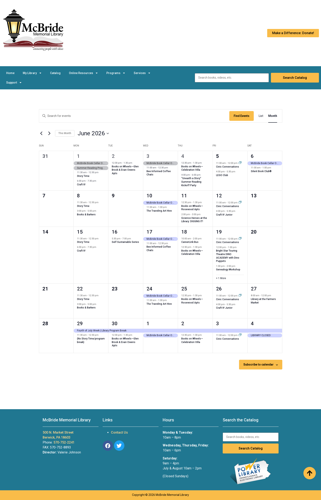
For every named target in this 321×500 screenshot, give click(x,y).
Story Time (83, 176)
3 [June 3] (148, 156)
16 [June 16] (115, 232)
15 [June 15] (80, 232)
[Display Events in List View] (261, 115)
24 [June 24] (149, 289)
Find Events (241, 116)
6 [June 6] (252, 156)
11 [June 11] (184, 196)
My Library (32, 73)
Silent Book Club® (261, 171)
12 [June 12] (219, 196)
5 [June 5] (217, 156)
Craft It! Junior (224, 214)
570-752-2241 (64, 442)
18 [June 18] (184, 232)
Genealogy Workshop (228, 269)
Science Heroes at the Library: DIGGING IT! (194, 220)
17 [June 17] (149, 232)
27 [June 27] (254, 289)
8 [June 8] (78, 196)
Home (10, 73)
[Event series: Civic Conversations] (240, 163)
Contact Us (119, 432)
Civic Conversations (227, 166)
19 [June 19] (219, 232)
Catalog (55, 73)
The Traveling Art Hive (159, 210)
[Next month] (49, 133)
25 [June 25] (184, 289)
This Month (64, 133)
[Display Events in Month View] (272, 115)
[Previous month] (41, 133)
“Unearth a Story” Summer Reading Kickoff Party (191, 182)
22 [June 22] (80, 289)
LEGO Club (222, 175)
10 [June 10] (149, 196)
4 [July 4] (252, 323)
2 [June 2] (113, 156)
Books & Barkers (86, 214)
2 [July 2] (182, 323)
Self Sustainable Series (125, 242)
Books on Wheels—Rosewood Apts (192, 208)
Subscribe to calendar (258, 364)
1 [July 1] (148, 323)
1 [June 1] (78, 156)
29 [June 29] (80, 323)
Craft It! (81, 184)
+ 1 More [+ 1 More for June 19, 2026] (221, 278)
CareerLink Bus (189, 242)
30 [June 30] (115, 323)
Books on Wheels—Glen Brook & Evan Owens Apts (125, 170)
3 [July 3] (217, 323)
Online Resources (83, 73)
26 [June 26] (219, 289)
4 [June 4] (182, 156)
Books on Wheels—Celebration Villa (192, 168)
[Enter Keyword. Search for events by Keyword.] (134, 115)
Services (142, 73)
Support (14, 82)
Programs (115, 73)
